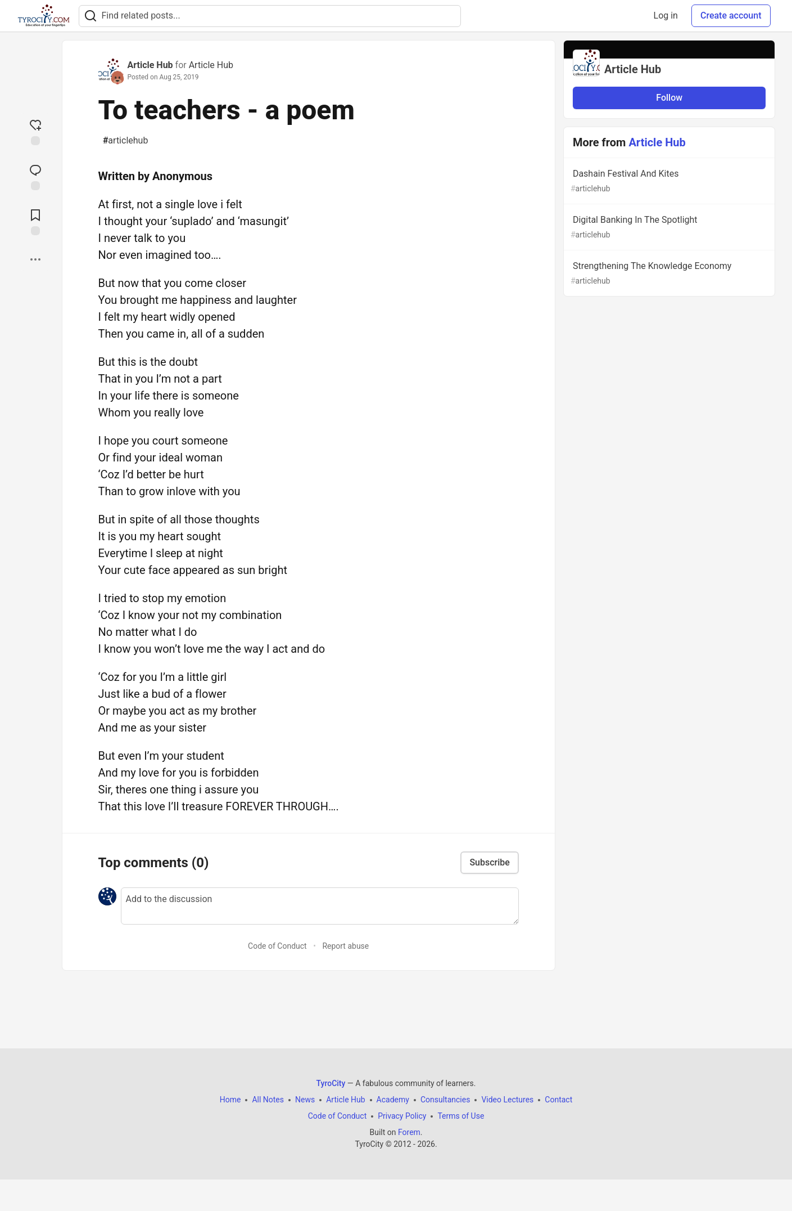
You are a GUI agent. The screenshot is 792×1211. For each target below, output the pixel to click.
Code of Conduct (277, 945)
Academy (393, 1099)
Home (230, 1099)
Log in (666, 15)
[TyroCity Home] (43, 16)
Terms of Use (460, 1115)
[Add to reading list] (35, 221)
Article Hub (150, 65)
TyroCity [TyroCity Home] (331, 1083)
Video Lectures (507, 1099)
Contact (558, 1099)
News (305, 1099)
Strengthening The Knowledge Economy (668, 274)
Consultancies (445, 1099)
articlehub (125, 140)
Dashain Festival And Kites (668, 181)
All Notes (268, 1099)
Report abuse (345, 945)
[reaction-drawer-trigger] (35, 131)
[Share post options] (35, 259)
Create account (731, 15)
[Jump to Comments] (35, 176)
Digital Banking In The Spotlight (668, 227)
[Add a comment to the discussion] (319, 906)
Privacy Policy (402, 1115)
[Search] (90, 16)
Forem (409, 1132)
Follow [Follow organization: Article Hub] (669, 97)
